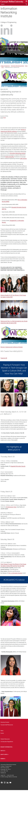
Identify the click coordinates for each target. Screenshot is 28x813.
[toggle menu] (26, 1)
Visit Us (3, 750)
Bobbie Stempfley (9, 156)
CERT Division (23, 158)
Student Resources (5, 739)
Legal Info (3, 775)
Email (4, 117)
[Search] (14, 4)
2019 (3, 67)
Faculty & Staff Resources (7, 724)
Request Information (6, 747)
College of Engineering (8, 22)
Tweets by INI (4, 358)
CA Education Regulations (7, 741)
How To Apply (4, 754)
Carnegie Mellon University (12, 2)
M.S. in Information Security (15, 573)
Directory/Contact (5, 722)
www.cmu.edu (10, 775)
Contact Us (3, 772)
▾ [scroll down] (0, 54)
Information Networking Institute (9, 12)
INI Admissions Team (11, 507)
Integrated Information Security (17, 466)
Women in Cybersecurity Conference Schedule (12, 347)
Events (2, 733)
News (26, 65)
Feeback (3, 758)
